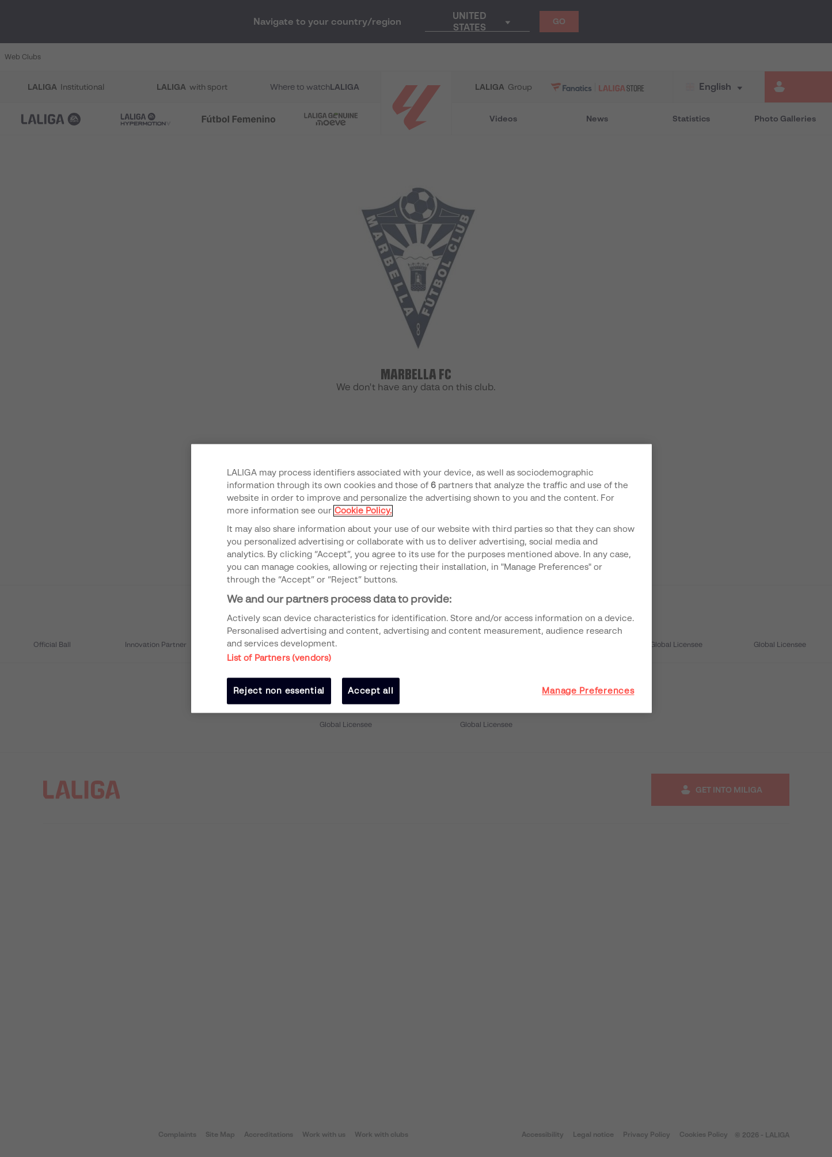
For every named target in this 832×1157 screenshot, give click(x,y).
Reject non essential (279, 690)
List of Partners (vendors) (279, 658)
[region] (421, 578)
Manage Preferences (588, 690)
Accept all (370, 690)
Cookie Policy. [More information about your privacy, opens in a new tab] (363, 510)
